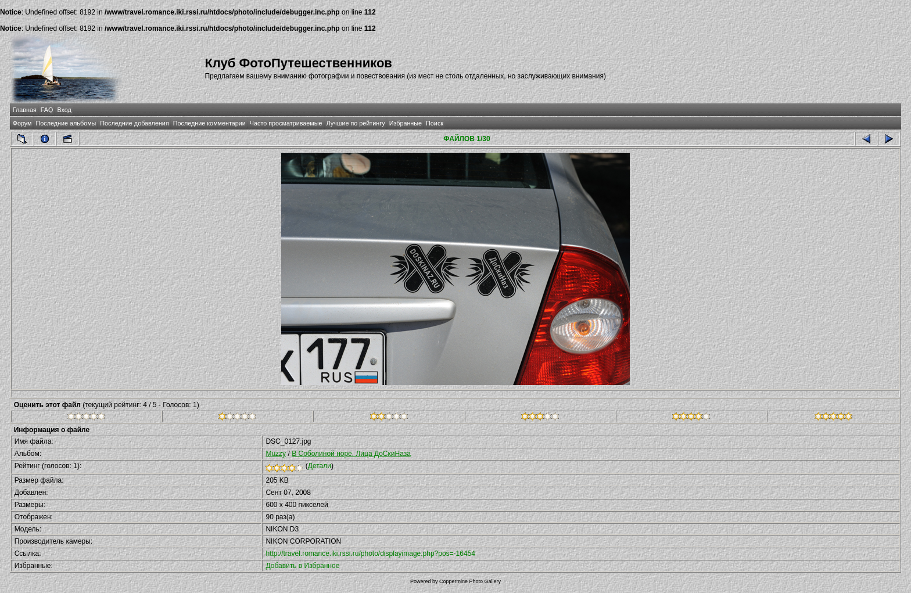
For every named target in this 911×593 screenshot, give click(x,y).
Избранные (405, 123)
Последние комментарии (209, 123)
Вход (64, 109)
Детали (319, 466)
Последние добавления (134, 123)
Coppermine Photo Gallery (470, 581)
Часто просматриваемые (286, 123)
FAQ (47, 109)
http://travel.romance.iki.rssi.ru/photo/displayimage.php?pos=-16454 (370, 553)
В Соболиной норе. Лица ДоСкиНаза (351, 454)
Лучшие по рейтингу (356, 123)
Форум (22, 123)
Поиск (434, 123)
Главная (25, 109)
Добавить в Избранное (302, 566)
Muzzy (276, 454)
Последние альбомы (65, 123)
